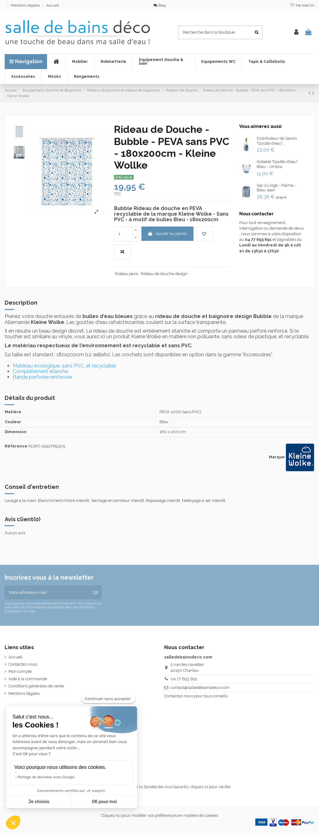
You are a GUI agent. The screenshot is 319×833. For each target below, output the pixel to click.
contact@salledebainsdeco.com (200, 687)
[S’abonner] (95, 592)
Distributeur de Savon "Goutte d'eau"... (277, 141)
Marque (277, 457)
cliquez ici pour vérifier (210, 786)
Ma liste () (302, 5)
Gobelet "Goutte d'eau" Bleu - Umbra (277, 164)
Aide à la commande (27, 678)
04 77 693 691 (184, 678)
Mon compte (20, 671)
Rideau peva (126, 273)
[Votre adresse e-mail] (47, 592)
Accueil (52, 5)
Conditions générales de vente (36, 686)
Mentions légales (26, 5)
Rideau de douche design (164, 273)
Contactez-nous (22, 664)
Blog (160, 5)
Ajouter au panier (167, 233)
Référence (16, 446)
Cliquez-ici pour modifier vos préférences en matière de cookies (159, 815)
